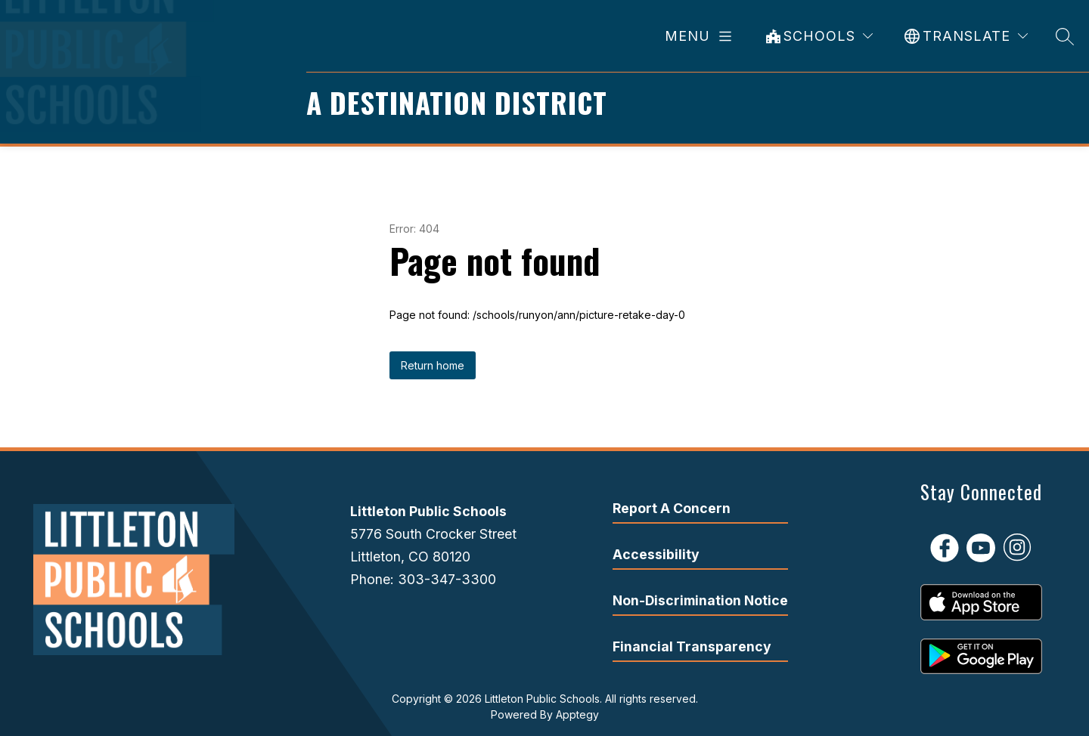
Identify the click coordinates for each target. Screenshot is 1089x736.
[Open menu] (701, 36)
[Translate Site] (966, 36)
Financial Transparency (692, 646)
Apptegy (577, 714)
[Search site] (1065, 36)
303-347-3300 (447, 579)
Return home (432, 365)
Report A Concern (672, 508)
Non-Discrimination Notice (700, 600)
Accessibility (656, 554)
